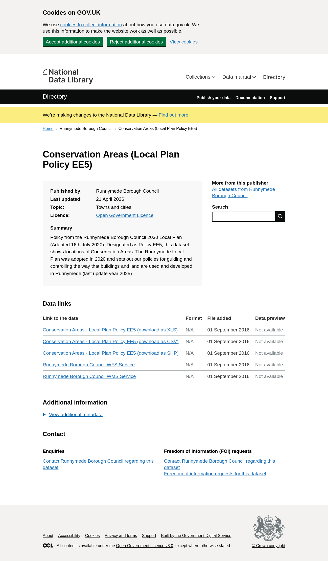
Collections (199, 77)
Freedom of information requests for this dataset (215, 473)
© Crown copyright (268, 546)
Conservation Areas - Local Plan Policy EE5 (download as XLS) (110, 329)
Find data (280, 216)
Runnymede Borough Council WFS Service (89, 364)
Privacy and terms (121, 535)
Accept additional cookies (73, 41)
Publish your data (213, 98)
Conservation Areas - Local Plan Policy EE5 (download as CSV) (111, 341)
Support (277, 98)
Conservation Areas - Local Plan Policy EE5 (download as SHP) (111, 353)
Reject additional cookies (136, 41)
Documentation (250, 98)
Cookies (92, 535)
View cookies (184, 41)
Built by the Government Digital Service (196, 535)
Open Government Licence (124, 215)
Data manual (237, 77)
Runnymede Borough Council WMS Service (89, 376)
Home (48, 128)
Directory (274, 77)
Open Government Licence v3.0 (144, 546)
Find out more (173, 115)
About (48, 535)
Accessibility (69, 535)
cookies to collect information (91, 24)
